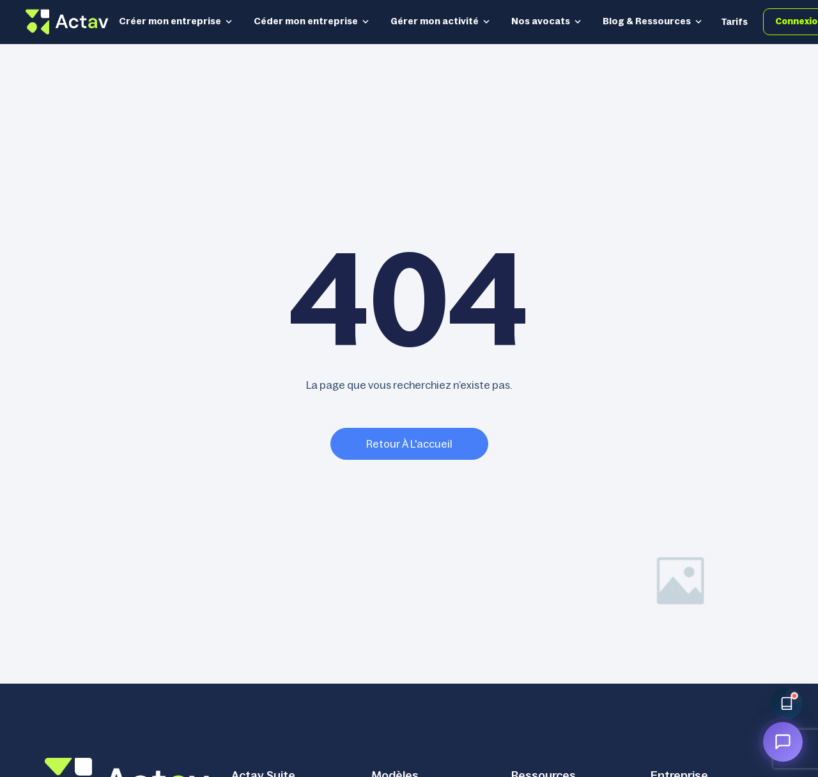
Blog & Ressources (653, 21)
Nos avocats (546, 21)
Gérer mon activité (440, 21)
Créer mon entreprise (176, 21)
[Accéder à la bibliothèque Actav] (787, 703)
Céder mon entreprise (312, 21)
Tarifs (734, 22)
